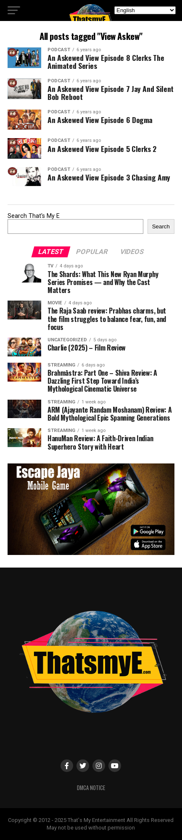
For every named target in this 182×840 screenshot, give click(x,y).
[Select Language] (145, 10)
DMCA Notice (91, 788)
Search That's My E (34, 216)
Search (161, 226)
